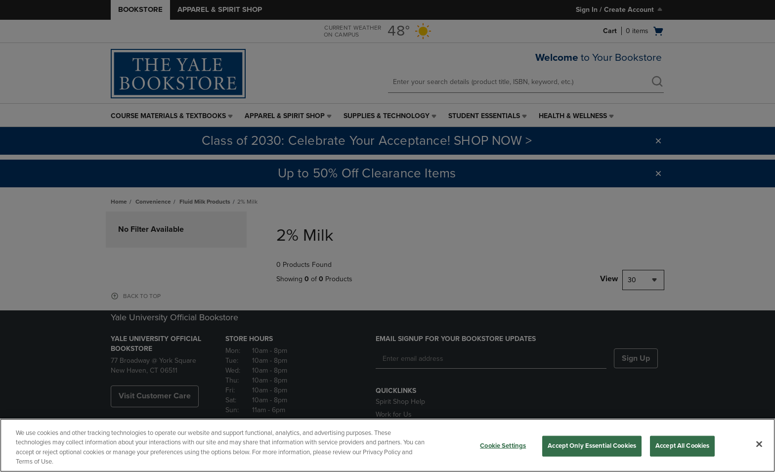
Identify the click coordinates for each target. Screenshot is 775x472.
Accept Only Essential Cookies (592, 446)
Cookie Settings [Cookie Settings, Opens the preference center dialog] (503, 446)
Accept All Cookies (682, 446)
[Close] (759, 444)
